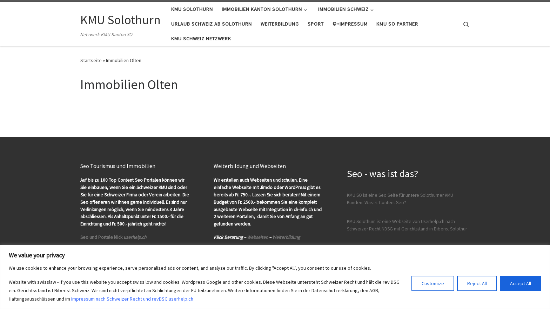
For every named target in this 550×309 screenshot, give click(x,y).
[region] (275, 277)
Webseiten (257, 237)
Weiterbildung (286, 237)
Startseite (91, 60)
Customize (433, 283)
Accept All (520, 283)
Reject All (477, 283)
